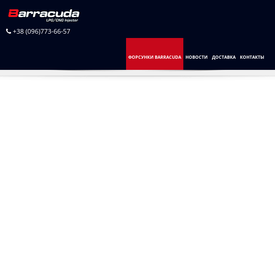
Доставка (224, 57)
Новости (196, 57)
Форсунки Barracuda (154, 57)
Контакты (252, 57)
